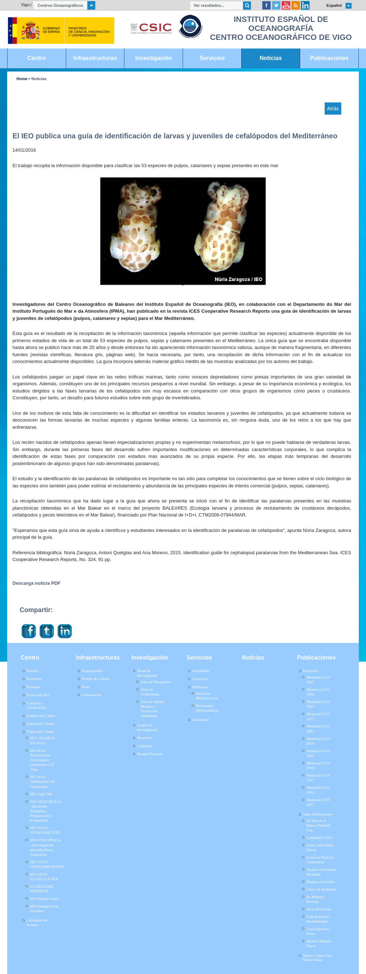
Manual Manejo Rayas (318, 943)
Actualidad (200, 720)
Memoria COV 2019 (318, 753)
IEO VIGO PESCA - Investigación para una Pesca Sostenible (45, 847)
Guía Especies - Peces (318, 931)
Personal (33, 687)
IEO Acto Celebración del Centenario (42, 781)
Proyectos (144, 738)
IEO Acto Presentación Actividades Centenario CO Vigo (42, 760)
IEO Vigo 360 (41, 794)
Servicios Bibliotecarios (207, 695)
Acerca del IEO (38, 695)
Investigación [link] (153, 58)
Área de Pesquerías (156, 682)
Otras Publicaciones (318, 814)
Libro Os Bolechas (321, 889)
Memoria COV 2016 (318, 789)
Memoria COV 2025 (318, 679)
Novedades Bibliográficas (207, 707)
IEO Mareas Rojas (44, 898)
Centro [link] (36, 58)
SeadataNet (201, 671)
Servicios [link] (212, 58)
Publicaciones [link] (329, 58)
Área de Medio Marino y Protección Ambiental (152, 708)
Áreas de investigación (147, 673)
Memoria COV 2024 (318, 691)
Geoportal (199, 679)
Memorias (310, 671)
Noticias (39, 79)
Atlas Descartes (318, 909)
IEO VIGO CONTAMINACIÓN (47, 864)
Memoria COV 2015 (318, 802)
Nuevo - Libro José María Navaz (317, 958)
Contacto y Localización (36, 705)
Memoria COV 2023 (318, 703)
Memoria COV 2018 (318, 765)
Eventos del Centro (41, 716)
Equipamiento (92, 671)
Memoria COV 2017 (318, 777)
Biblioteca (200, 687)
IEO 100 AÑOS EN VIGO (42, 740)
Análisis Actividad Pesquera (321, 871)
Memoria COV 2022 (318, 716)
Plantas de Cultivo (95, 679)
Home (22, 79)
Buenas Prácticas (150, 754)
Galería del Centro (40, 724)
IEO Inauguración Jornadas (44, 908)
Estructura (34, 679)
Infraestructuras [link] (95, 58)
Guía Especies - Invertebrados (318, 918)
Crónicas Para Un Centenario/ (320, 859)
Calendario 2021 (319, 837)
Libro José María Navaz (319, 847)
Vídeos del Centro (40, 732)
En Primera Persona (315, 899)
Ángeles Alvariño (320, 881)
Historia (33, 671)
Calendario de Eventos (37, 922)
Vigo (25, 5)
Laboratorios (91, 695)
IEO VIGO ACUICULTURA (44, 876)
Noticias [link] (271, 58)
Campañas (145, 746)
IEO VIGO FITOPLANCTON (45, 830)
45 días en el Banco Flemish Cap (318, 825)
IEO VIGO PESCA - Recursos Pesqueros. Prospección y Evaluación (45, 811)
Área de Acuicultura (150, 691)
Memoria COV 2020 (318, 740)
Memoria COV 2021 (318, 728)
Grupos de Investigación (147, 727)
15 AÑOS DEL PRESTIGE (42, 888)
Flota (86, 687)
